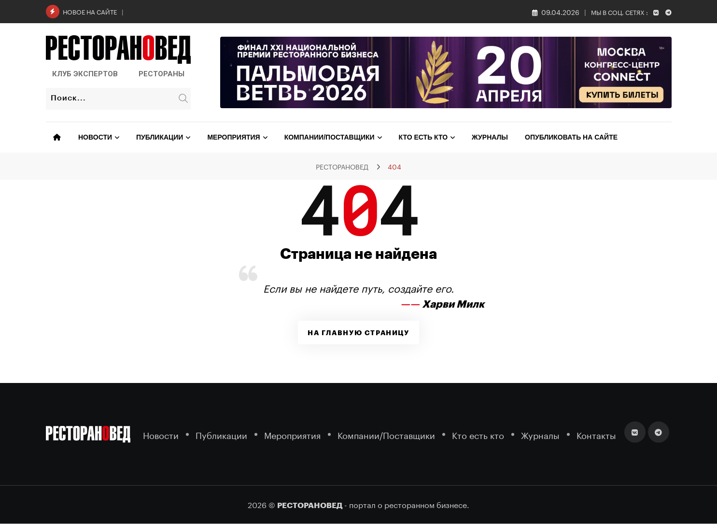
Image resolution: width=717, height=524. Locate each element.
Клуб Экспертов (85, 74)
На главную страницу (358, 332)
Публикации (159, 137)
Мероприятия (233, 137)
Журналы (490, 137)
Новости (95, 137)
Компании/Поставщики (329, 137)
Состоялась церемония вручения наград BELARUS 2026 (222, 10)
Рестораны (161, 74)
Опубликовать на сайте (571, 137)
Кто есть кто (423, 137)
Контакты (596, 434)
